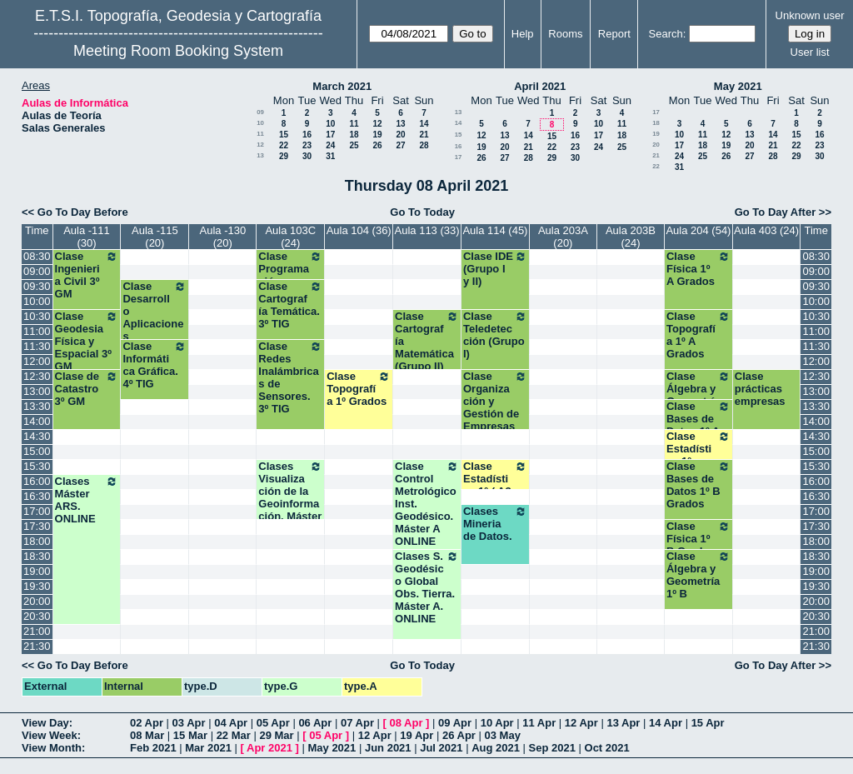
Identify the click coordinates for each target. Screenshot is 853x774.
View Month (52, 748)
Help (522, 33)
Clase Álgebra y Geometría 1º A (698, 395)
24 (330, 145)
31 (330, 156)
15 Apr (708, 723)
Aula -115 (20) (155, 236)
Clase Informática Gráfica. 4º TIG (154, 365)
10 (260, 123)
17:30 (37, 526)
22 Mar (234, 735)
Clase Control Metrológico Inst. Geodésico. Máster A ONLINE (427, 503)
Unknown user (810, 15)
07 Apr (357, 723)
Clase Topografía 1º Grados (359, 388)
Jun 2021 (388, 748)
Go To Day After (775, 212)
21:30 (37, 646)
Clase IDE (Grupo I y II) (495, 268)
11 (353, 123)
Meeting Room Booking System (178, 50)
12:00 (37, 361)
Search (666, 33)
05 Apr (273, 723)
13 (400, 123)
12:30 (37, 376)
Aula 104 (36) (359, 230)
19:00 (37, 571)
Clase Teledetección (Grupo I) (495, 335)
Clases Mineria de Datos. (495, 523)
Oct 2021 (607, 748)
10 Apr (497, 723)
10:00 (37, 301)
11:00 (37, 331)
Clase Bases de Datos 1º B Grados (698, 485)
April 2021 (540, 86)
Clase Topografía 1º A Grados (698, 335)
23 (307, 145)
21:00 (37, 631)
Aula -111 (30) (86, 236)
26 (377, 145)
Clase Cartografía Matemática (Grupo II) (427, 341)
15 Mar (190, 735)
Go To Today (422, 212)
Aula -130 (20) (223, 236)
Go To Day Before (82, 212)
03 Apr (189, 723)
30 (307, 156)
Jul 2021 (441, 748)
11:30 (37, 346)
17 (330, 134)
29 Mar (276, 735)
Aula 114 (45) (494, 230)
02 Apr (146, 723)
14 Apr (665, 723)
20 (400, 134)
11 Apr (539, 723)
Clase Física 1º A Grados (698, 268)
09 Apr (454, 723)
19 (377, 134)
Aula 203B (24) (631, 236)
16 (307, 134)
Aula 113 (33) (427, 230)
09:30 (37, 286)
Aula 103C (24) (290, 236)
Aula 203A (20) (563, 236)
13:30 (37, 406)
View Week (49, 735)
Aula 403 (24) (766, 230)
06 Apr (315, 723)
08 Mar (147, 735)
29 (283, 156)
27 (400, 145)
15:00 (37, 451)
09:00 (37, 271)
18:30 (37, 556)
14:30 (37, 436)
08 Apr (406, 723)
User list (810, 52)
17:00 (37, 511)
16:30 (37, 496)
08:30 (37, 256)
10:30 (37, 316)
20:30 (37, 616)
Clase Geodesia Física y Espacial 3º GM (87, 341)
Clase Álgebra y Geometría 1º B (698, 575)
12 (377, 123)
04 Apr (230, 723)
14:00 (37, 421)
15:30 (37, 466)
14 (423, 123)
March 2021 (342, 86)
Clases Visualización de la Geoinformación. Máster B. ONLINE (290, 497)
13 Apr (623, 723)
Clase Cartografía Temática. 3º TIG (290, 305)
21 (423, 134)
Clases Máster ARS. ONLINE (87, 500)
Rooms (565, 33)
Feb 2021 (153, 748)
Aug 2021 (495, 748)
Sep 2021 (552, 748)
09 (260, 112)
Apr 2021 (269, 748)
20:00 (37, 601)
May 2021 (738, 86)
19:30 (37, 586)
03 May (503, 735)
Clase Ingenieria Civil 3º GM (87, 275)
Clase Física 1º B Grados (698, 538)
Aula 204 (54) (698, 230)
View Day (45, 723)
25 (353, 145)
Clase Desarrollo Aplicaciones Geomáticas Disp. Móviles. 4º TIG (154, 336)
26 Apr (459, 735)
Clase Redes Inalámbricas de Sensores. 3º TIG (290, 377)
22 (283, 145)
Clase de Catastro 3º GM (87, 388)
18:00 (37, 541)
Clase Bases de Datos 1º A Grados (698, 425)
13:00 (37, 391)
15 (283, 134)
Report (614, 33)
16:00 (37, 481)
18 (353, 134)
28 (423, 145)
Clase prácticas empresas (760, 388)
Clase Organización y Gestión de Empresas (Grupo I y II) (495, 407)
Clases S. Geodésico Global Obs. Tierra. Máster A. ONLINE (427, 587)
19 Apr (416, 735)
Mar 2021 (208, 748)
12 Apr (581, 723)
